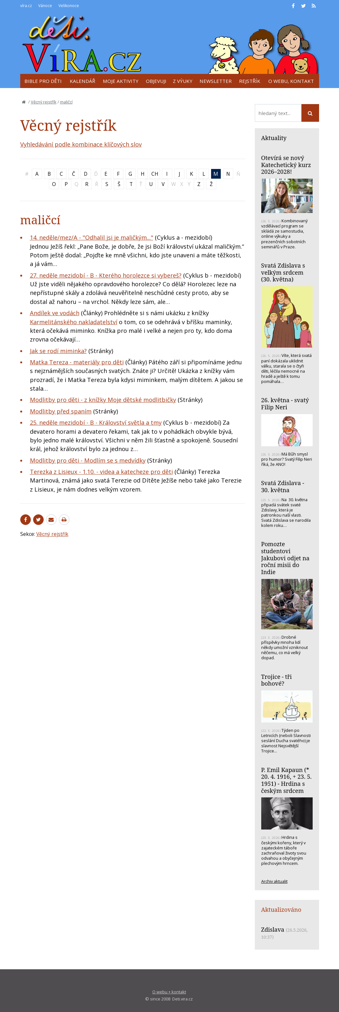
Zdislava (272, 929)
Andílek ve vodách (54, 313)
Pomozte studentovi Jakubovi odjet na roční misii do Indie (285, 558)
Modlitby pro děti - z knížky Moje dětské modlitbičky (103, 400)
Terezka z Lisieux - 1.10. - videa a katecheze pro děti (101, 471)
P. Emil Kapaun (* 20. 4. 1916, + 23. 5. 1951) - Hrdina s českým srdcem (286, 780)
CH (154, 173)
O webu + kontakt (169, 992)
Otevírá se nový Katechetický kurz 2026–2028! (286, 164)
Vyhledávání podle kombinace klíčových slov (81, 144)
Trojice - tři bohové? (276, 680)
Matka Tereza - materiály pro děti (77, 362)
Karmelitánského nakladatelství (73, 322)
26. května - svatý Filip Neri (285, 403)
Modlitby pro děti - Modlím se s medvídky (88, 460)
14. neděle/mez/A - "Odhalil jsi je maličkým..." (91, 237)
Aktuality (274, 138)
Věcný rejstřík (44, 102)
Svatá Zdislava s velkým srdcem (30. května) (283, 272)
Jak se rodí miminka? (58, 351)
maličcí (66, 102)
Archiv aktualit (274, 881)
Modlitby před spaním (61, 411)
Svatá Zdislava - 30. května (282, 486)
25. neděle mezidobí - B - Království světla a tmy (96, 422)
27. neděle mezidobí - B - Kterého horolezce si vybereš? (106, 275)
